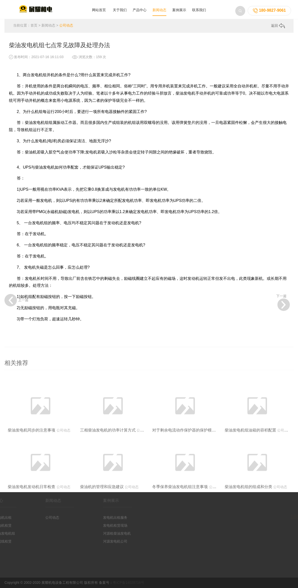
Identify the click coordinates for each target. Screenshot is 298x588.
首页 (33, 25)
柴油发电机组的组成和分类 (248, 499)
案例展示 (179, 10)
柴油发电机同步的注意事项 (31, 443)
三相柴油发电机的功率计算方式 (108, 443)
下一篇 (283, 302)
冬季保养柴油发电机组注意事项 (180, 499)
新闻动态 (159, 10)
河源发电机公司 (105, 541)
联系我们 (199, 10)
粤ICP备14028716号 (129, 583)
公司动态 (66, 25)
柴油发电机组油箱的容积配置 (250, 443)
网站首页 (99, 10)
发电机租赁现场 (105, 525)
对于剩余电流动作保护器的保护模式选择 (188, 443)
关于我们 (120, 10)
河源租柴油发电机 (107, 533)
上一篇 (16, 300)
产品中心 (140, 10)
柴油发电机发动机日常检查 (31, 499)
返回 (278, 26)
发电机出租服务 (105, 517)
